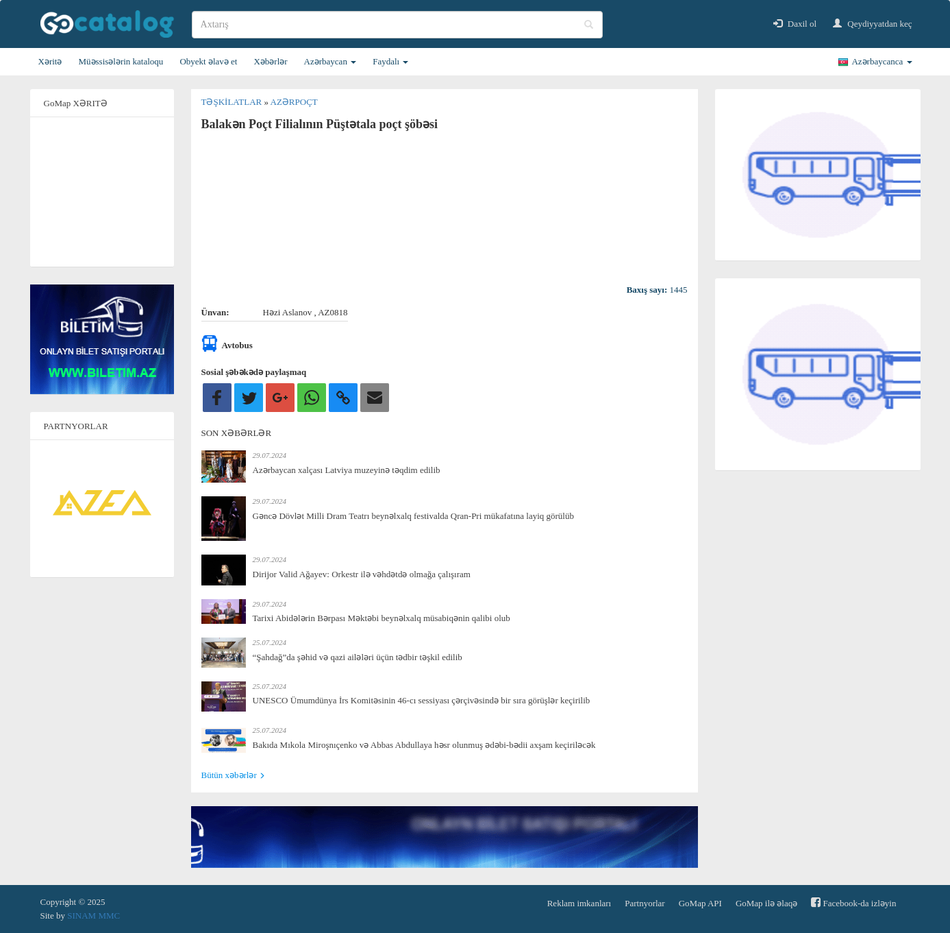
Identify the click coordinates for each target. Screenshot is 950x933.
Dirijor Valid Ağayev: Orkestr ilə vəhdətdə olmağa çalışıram (362, 574)
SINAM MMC (93, 915)
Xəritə (50, 61)
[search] (397, 24)
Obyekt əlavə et (208, 61)
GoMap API (700, 903)
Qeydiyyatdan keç (872, 24)
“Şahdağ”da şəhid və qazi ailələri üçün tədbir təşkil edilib (357, 657)
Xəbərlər (270, 61)
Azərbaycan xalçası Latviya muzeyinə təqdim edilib (346, 470)
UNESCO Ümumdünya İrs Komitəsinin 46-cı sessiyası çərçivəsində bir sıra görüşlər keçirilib (421, 700)
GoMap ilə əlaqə (766, 903)
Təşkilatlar (232, 102)
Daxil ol (795, 24)
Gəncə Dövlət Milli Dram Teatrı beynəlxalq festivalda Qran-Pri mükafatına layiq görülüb (413, 516)
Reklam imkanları (579, 903)
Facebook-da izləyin (853, 902)
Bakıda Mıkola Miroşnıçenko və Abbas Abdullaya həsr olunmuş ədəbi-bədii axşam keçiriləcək (424, 745)
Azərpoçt (294, 102)
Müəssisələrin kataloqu (120, 61)
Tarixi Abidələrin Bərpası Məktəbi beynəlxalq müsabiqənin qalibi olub (381, 618)
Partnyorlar (644, 903)
